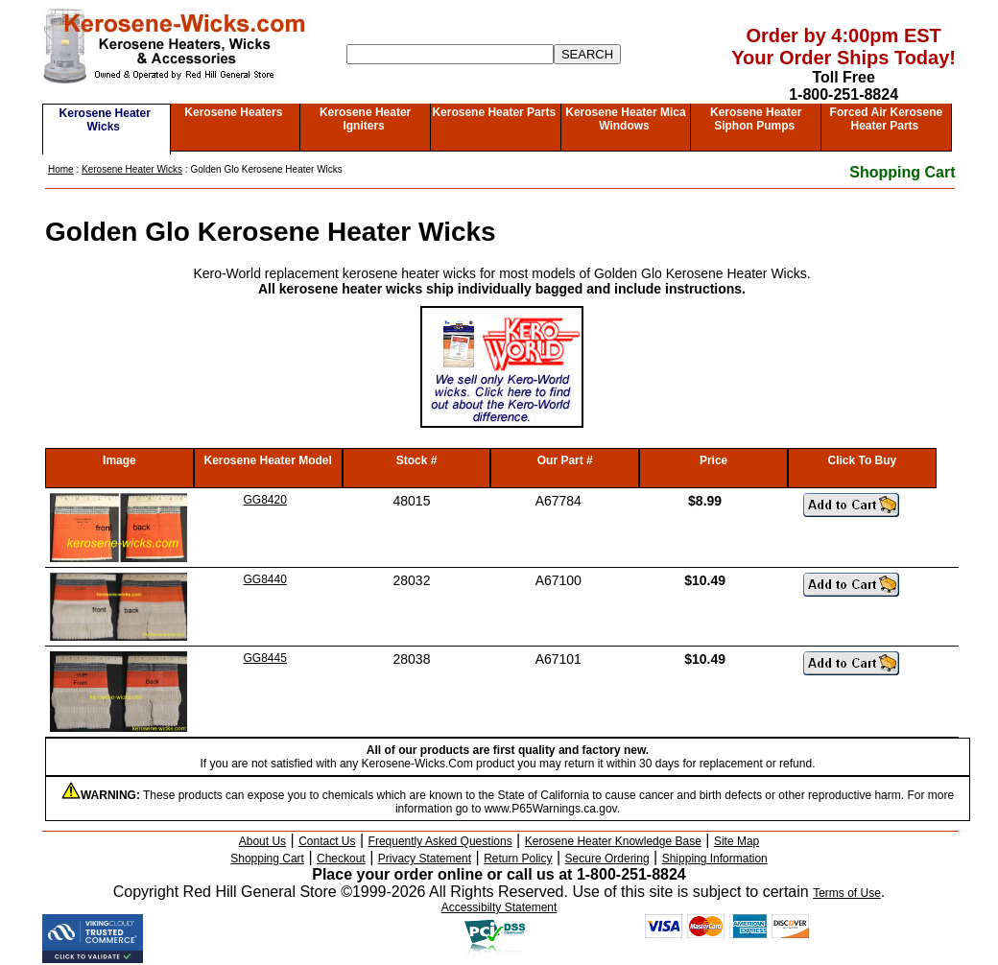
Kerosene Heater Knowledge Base (613, 841)
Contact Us (326, 841)
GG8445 (265, 658)
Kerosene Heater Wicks (105, 119)
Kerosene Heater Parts (494, 112)
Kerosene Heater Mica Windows (625, 119)
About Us (262, 841)
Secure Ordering (607, 858)
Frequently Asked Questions (440, 841)
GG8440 (265, 579)
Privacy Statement (424, 858)
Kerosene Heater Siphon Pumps (755, 119)
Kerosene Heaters (233, 112)
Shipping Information (715, 858)
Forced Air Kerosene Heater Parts (886, 119)
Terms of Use (847, 893)
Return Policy (518, 858)
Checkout (341, 858)
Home (61, 169)
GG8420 (265, 499)
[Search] (450, 54)
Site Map (736, 841)
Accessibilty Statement (499, 907)
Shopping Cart (902, 172)
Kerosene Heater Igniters (365, 119)
